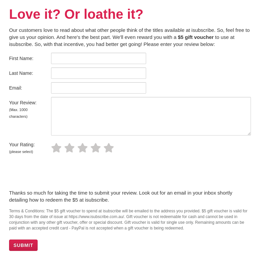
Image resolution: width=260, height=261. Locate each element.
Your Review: (23, 109)
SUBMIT (23, 245)
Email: (15, 88)
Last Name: (21, 73)
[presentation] (60, 173)
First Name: (21, 58)
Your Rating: (22, 148)
